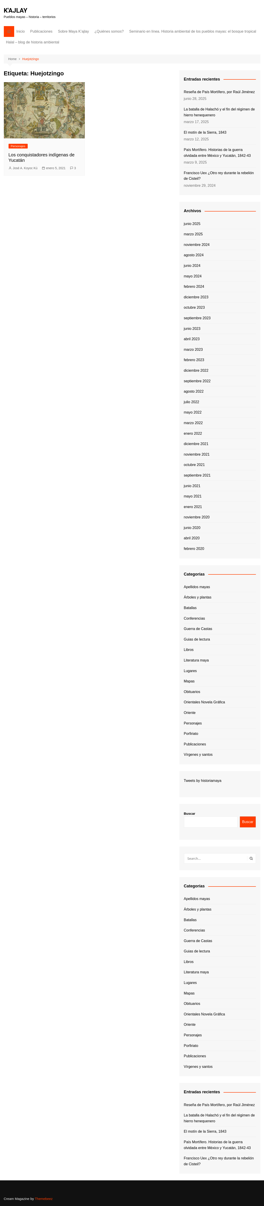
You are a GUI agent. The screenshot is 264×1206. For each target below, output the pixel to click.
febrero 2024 (194, 286)
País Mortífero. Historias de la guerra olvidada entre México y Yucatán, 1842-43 (217, 153)
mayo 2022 (193, 412)
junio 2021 (192, 486)
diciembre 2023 (196, 297)
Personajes (18, 146)
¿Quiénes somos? (109, 31)
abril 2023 (192, 339)
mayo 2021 (193, 496)
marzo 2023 (193, 349)
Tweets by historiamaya (202, 781)
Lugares (190, 671)
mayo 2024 (193, 276)
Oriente (190, 713)
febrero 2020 (194, 549)
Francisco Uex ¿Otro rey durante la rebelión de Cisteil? (219, 176)
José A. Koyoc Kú (25, 168)
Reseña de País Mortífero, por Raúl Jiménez (219, 92)
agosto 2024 (194, 255)
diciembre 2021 (196, 444)
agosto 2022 (194, 391)
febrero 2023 (194, 360)
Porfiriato (191, 734)
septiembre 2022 (197, 381)
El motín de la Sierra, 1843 (205, 132)
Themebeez (44, 1199)
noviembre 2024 (197, 245)
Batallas (190, 608)
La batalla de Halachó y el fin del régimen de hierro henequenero (219, 112)
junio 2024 (192, 266)
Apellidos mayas (197, 587)
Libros (189, 650)
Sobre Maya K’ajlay (73, 31)
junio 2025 (192, 224)
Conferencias (194, 618)
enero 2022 (193, 433)
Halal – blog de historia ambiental (32, 42)
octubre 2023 (194, 307)
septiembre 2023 (197, 318)
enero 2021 (193, 507)
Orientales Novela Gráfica (204, 702)
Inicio (20, 31)
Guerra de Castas (198, 629)
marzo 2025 (193, 234)
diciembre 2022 (196, 370)
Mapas (189, 681)
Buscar (189, 813)
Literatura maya (196, 660)
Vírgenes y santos (198, 754)
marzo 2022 (193, 423)
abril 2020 (192, 538)
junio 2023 (192, 329)
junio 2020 (192, 528)
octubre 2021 (194, 465)
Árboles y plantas (198, 597)
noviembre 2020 (197, 517)
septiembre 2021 (197, 475)
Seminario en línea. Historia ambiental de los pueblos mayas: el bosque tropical (192, 31)
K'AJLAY (15, 10)
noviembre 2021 (197, 454)
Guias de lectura (197, 639)
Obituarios (192, 692)
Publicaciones (41, 31)
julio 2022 (191, 402)
